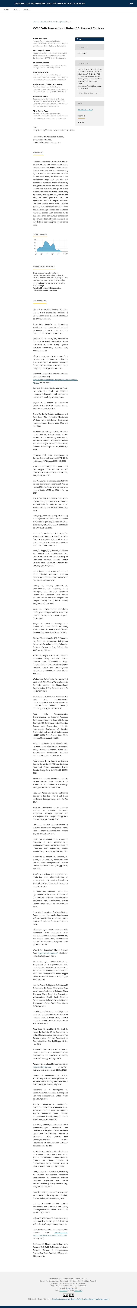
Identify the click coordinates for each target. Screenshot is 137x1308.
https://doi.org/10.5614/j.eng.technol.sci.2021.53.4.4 (53, 130)
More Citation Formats (88, 93)
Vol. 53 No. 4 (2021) (57, 22)
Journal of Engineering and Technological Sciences (50, 3)
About (15, 10)
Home (6, 10)
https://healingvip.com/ (42, 1067)
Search (128, 9)
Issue (26, 10)
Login (131, 3)
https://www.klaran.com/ (48, 953)
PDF (81, 39)
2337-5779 (63, 1290)
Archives (44, 22)
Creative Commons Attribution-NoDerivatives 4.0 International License (80, 1299)
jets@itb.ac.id (71, 1288)
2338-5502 (78, 1290)
